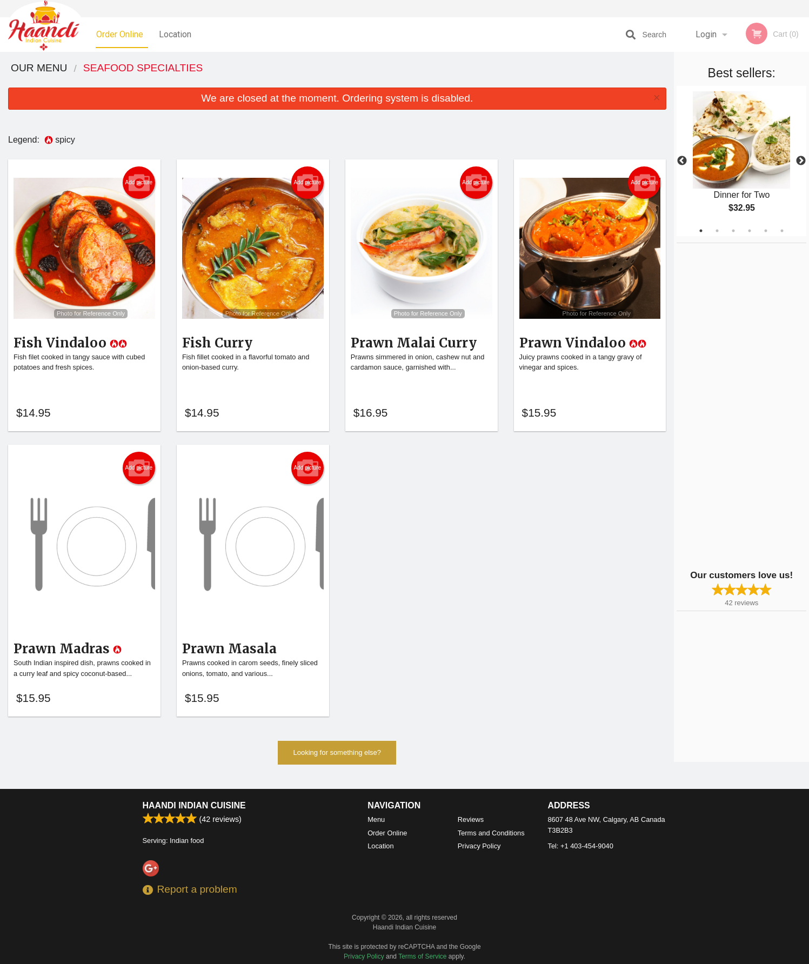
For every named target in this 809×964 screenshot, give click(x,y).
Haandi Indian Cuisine (194, 805)
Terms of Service (422, 956)
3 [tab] (733, 230)
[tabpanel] (741, 161)
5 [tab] (765, 230)
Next (800, 161)
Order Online (119, 34)
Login (706, 34)
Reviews (471, 819)
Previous (682, 161)
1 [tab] (701, 230)
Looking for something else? (337, 758)
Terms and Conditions (491, 833)
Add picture (139, 182)
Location (175, 34)
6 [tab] (782, 230)
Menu (376, 819)
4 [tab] (749, 230)
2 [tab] (717, 230)
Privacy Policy (479, 846)
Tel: (580, 846)
